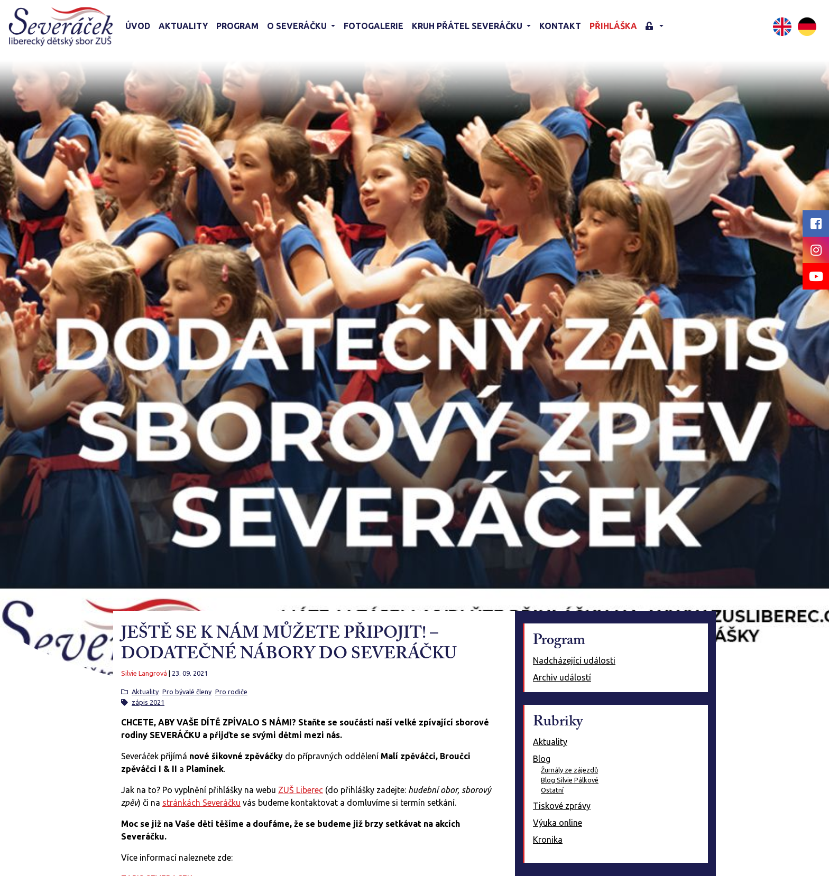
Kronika (548, 839)
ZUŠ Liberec (300, 790)
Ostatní (552, 790)
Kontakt (560, 26)
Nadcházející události (574, 660)
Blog (541, 758)
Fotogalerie (373, 26)
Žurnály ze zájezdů (569, 770)
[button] (654, 26)
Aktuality (183, 26)
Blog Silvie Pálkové (569, 780)
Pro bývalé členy (186, 691)
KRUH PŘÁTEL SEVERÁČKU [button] (468, 26)
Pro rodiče (231, 691)
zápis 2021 (148, 702)
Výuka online (557, 822)
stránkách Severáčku (201, 802)
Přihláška (613, 26)
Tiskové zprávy (562, 805)
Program (237, 26)
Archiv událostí (562, 677)
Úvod (137, 26)
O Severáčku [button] (298, 26)
